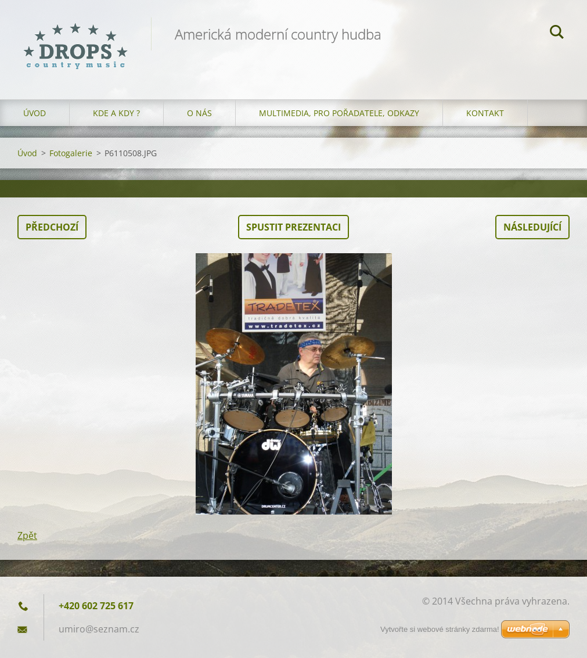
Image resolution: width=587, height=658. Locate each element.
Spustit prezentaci (293, 227)
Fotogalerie (70, 153)
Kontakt (485, 112)
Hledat (557, 33)
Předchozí (52, 227)
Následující (532, 227)
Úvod (34, 112)
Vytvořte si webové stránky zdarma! (439, 629)
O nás (199, 112)
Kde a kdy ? (116, 112)
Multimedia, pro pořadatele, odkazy (339, 112)
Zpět (27, 535)
